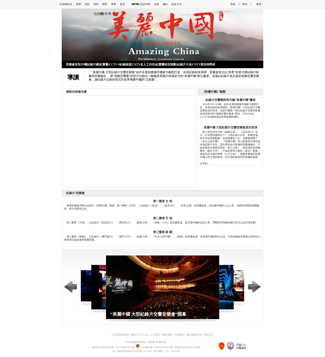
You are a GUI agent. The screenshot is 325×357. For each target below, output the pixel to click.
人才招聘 (155, 334)
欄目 (165, 4)
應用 (258, 4)
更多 (122, 4)
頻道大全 (177, 4)
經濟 (95, 4)
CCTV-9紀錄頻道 (120, 64)
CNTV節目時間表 (203, 64)
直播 (156, 4)
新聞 (78, 4)
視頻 (87, 4)
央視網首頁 (65, 4)
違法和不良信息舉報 (103, 347)
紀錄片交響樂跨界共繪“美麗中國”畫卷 (231, 100)
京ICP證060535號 (125, 347)
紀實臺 (104, 64)
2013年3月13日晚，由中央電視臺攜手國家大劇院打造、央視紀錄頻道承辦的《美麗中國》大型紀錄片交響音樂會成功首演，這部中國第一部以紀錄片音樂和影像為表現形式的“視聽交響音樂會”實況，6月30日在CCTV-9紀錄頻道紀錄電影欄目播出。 (230, 110)
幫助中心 (209, 334)
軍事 (113, 4)
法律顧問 (179, 334)
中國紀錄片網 (90, 64)
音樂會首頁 (73, 64)
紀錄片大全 (184, 64)
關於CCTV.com (139, 334)
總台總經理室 (194, 334)
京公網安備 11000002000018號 (154, 347)
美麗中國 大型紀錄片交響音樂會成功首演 (230, 127)
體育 (104, 4)
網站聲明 (167, 334)
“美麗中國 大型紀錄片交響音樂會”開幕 (148, 314)
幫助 (244, 4)
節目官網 (145, 4)
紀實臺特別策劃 (166, 64)
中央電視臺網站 (120, 334)
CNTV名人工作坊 (143, 64)
